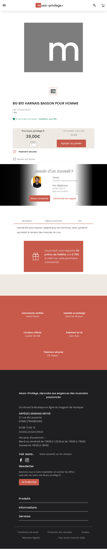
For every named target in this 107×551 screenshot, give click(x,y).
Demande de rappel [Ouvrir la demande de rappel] (64, 198)
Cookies (85, 534)
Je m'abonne (28, 482)
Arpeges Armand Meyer (31, 431)
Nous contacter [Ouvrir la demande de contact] (40, 198)
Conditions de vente (28, 534)
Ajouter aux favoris (24, 159)
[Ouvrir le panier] (103, 5)
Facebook (21, 460)
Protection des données (60, 534)
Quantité (32, 142)
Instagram (27, 460)
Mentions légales (31, 539)
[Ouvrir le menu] (4, 5)
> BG (15, 112)
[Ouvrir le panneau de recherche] (94, 5)
